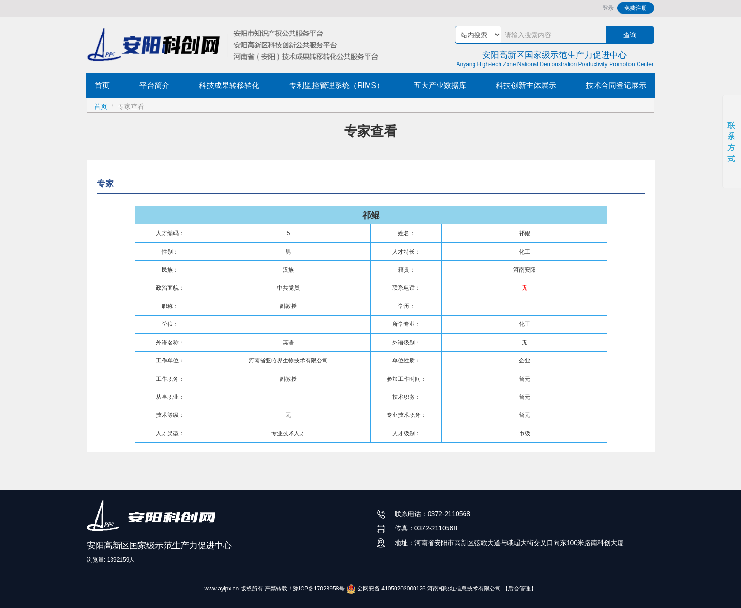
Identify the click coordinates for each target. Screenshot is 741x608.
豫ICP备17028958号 (319, 588)
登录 (608, 8)
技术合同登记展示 (616, 85)
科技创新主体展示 (526, 85)
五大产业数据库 (440, 85)
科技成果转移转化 (229, 85)
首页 (102, 85)
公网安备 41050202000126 (386, 588)
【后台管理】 (519, 588)
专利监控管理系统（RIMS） (336, 85)
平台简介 (154, 85)
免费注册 (635, 8)
